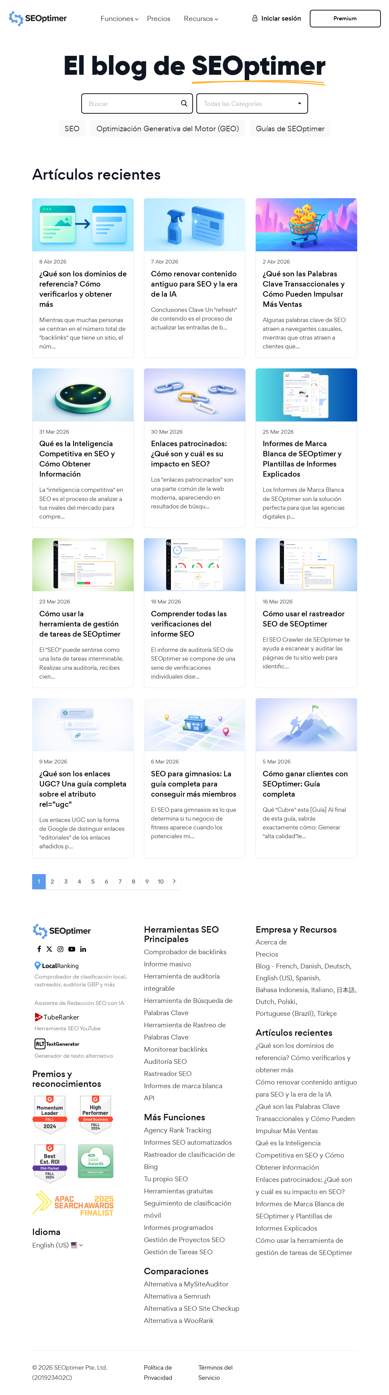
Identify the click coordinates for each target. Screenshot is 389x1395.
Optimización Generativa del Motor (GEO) (167, 128)
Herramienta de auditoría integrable (182, 982)
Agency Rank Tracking (177, 1130)
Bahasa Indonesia (282, 989)
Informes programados (178, 1227)
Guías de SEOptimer (290, 128)
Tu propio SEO (166, 1178)
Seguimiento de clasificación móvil (187, 1209)
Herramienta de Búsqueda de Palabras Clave (188, 1006)
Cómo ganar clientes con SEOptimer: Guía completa (305, 784)
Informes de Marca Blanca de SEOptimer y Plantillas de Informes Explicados (302, 459)
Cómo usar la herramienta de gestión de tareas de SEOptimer (80, 624)
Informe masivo (167, 964)
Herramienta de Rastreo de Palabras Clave (185, 1031)
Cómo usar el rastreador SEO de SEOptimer (303, 619)
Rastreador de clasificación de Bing (189, 1160)
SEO (72, 128)
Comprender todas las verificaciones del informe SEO (189, 624)
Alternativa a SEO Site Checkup (191, 1308)
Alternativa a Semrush (177, 1296)
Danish (310, 966)
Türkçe (327, 1013)
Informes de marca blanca (183, 1085)
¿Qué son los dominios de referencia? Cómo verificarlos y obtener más (83, 289)
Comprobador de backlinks (185, 951)
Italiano (322, 989)
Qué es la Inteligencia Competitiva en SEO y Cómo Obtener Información (77, 459)
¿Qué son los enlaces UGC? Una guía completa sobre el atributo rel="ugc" (83, 789)
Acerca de (271, 942)
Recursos (198, 18)
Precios (158, 18)
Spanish (307, 978)
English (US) (274, 978)
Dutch (265, 1001)
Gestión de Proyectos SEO (184, 1239)
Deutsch (337, 966)
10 (160, 881)
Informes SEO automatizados (188, 1142)
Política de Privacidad (158, 1373)
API (149, 1098)
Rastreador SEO (168, 1073)
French (286, 966)
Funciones (117, 18)
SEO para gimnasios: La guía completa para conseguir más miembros (193, 784)
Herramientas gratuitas (178, 1191)
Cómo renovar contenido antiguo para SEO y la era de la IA (194, 284)
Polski (287, 1001)
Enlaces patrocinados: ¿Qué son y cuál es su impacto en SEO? (189, 454)
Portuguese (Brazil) (285, 1013)
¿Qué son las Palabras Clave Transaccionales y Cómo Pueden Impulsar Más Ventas (304, 289)
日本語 (346, 989)
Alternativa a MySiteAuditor (186, 1284)
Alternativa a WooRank (179, 1320)
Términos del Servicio (215, 1373)
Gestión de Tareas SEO (178, 1252)
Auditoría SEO (165, 1061)
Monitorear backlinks (176, 1049)
